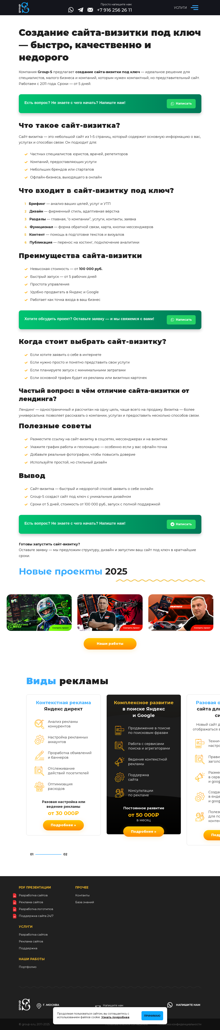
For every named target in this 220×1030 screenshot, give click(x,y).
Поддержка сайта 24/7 (36, 916)
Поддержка (28, 948)
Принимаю (152, 1015)
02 (65, 854)
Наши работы (110, 644)
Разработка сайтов (33, 895)
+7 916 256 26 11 (114, 10)
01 (31, 854)
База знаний (84, 902)
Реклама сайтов (31, 902)
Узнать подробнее (115, 1017)
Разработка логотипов (36, 909)
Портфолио (28, 967)
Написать (181, 103)
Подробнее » (63, 825)
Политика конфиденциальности (179, 1024)
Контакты (82, 895)
